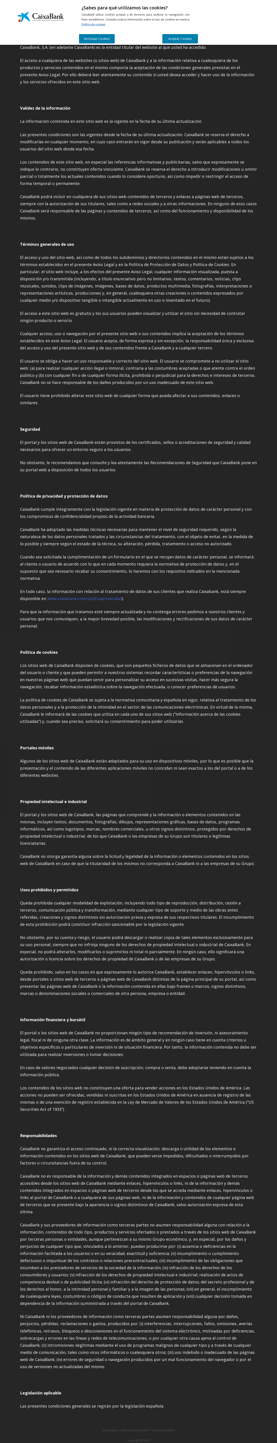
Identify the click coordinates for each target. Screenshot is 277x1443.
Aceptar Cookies (180, 39)
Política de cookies (93, 24)
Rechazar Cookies (97, 39)
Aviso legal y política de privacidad (125, 1430)
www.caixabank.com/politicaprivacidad (84, 598)
